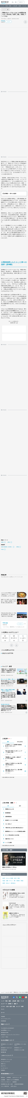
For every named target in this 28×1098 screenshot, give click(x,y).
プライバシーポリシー (6, 1081)
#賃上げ (8, 883)
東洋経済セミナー (18, 1047)
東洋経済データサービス (6, 1047)
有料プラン (3, 1063)
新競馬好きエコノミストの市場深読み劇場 (15, 831)
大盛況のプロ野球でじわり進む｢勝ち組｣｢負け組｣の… (13, 764)
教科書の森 (3, 1052)
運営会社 (3, 1077)
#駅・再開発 (17, 880)
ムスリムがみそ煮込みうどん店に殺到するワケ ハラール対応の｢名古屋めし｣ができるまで (8, 594)
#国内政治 (13, 883)
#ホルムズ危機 (9, 878)
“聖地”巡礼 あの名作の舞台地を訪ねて (14, 827)
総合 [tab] (8, 741)
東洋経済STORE (4, 1032)
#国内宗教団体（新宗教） (6, 546)
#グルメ (11, 880)
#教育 (3, 883)
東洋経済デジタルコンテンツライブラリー (10, 1034)
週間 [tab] (20, 805)
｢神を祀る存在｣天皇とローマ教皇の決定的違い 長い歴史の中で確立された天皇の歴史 (8, 614)
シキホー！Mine (4, 1036)
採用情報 (9, 1077)
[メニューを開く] (26, 2)
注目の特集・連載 (7, 850)
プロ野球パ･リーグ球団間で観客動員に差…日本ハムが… (13, 745)
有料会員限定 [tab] (20, 741)
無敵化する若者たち (14, 913)
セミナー (3, 1003)
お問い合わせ (14, 1086)
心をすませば (12, 903)
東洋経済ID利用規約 (19, 1084)
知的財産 (15, 1081)
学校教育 (3, 1016)
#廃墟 (22, 880)
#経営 (3, 878)
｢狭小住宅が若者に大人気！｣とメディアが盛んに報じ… (13, 751)
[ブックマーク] (25, 21)
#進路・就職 (5, 880)
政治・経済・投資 (10, 1006)
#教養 (2, 542)
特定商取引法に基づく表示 (7, 1084)
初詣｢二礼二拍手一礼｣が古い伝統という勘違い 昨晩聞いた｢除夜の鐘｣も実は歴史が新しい (8, 601)
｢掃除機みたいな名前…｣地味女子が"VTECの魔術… (13, 758)
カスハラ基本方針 (5, 1086)
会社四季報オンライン (6, 1030)
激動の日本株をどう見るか (9, 867)
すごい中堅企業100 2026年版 (12, 835)
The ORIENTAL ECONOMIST (7, 1028)
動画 (20, 5)
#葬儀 (17, 546)
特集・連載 (8, 5)
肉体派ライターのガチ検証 (11, 820)
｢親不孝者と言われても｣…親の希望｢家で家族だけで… (13, 770)
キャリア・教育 (5, 9)
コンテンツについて (5, 1061)
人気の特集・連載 (7, 803)
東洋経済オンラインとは (6, 1059)
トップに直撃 (8, 842)
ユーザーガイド (4, 1068)
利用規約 (3, 1070)
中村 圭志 (3, 20)
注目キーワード (6, 874)
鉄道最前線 (8, 812)
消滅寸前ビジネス (9, 838)
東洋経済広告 (4, 1049)
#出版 (2, 549)
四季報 (9, 1003)
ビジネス (3, 1006)
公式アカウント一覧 (16, 1077)
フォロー (8, 21)
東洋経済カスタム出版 (19, 1049)
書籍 (15, 1003)
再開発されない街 (9, 809)
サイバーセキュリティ (6, 1018)
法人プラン (3, 1065)
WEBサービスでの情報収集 (13, 1079)
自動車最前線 (8, 816)
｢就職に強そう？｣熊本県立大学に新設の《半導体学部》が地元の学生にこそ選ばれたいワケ (8, 671)
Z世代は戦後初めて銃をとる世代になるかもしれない (17, 894)
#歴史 (8, 542)
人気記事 (15, 5)
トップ (2, 5)
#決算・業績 (17, 878)
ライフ (2, 1009)
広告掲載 (3, 1079)
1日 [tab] (8, 805)
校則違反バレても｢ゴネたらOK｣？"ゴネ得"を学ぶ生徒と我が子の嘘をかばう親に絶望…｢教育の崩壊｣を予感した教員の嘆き (8, 695)
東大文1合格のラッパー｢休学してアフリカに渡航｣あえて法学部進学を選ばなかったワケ (8, 682)
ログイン (21, 2)
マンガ (24, 5)
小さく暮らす (8, 824)
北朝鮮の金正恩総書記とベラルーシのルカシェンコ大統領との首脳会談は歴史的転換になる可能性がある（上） (8, 708)
